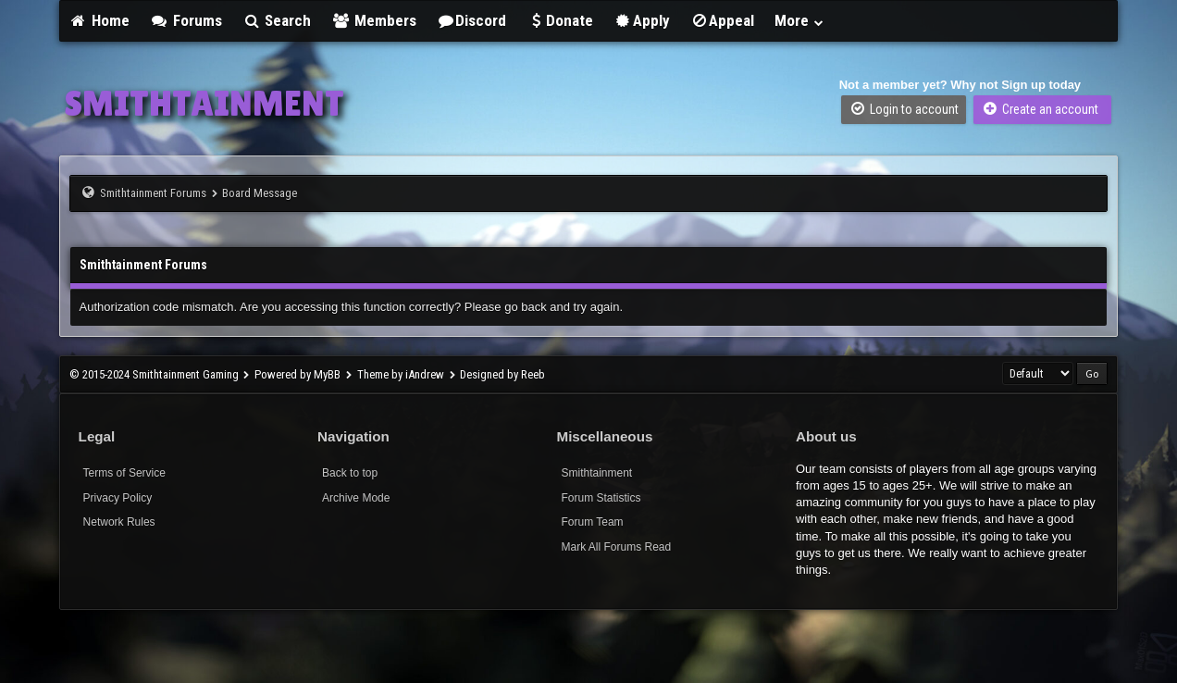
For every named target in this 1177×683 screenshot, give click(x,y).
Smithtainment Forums (153, 193)
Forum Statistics (600, 497)
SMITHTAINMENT (204, 103)
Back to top (350, 472)
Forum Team (592, 521)
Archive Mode (356, 497)
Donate (560, 20)
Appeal (722, 20)
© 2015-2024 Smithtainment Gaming (154, 374)
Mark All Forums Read (616, 546)
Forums (186, 20)
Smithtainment (596, 472)
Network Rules (119, 521)
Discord (472, 20)
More (799, 20)
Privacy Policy (118, 497)
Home (99, 20)
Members (373, 20)
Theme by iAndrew (400, 374)
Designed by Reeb (502, 374)
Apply (641, 20)
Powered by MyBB (297, 374)
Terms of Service (124, 472)
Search (277, 20)
